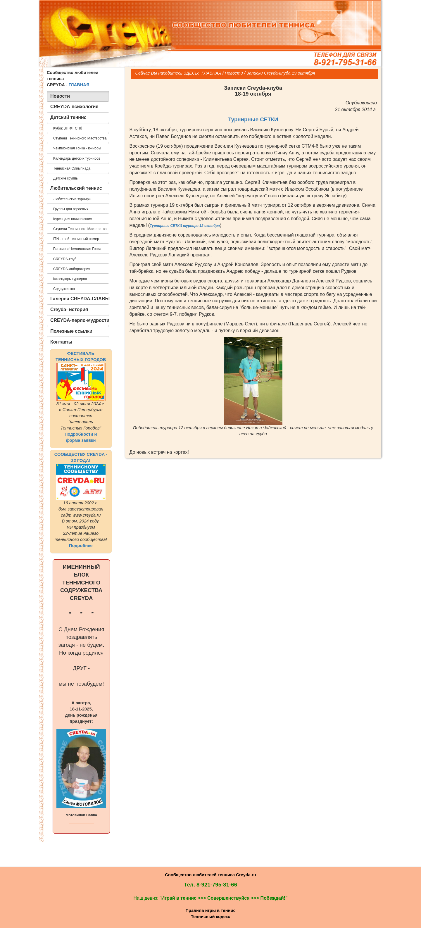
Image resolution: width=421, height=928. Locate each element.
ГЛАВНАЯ (78, 84)
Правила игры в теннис (210, 910)
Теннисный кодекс (210, 916)
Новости (234, 73)
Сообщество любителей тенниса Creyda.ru (210, 874)
